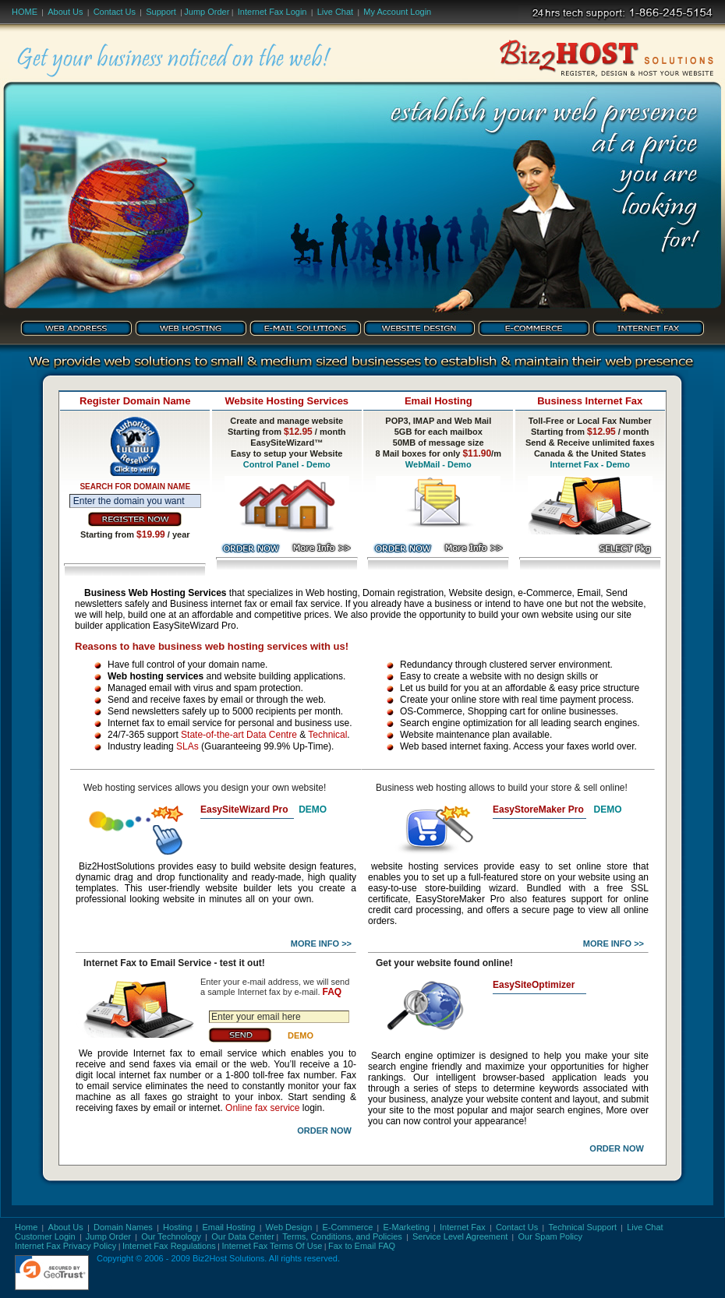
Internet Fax (463, 1227)
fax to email (542, 1042)
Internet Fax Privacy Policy (65, 1245)
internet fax (233, 603)
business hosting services (435, 922)
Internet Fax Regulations (169, 1245)
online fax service (224, 854)
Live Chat (335, 11)
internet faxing (479, 746)
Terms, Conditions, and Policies (341, 1236)
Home (24, 11)
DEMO (313, 809)
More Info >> (321, 943)
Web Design (289, 1227)
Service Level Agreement (460, 1236)
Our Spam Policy (550, 1236)
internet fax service (519, 834)
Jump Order (206, 11)
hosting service (513, 1007)
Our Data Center (242, 1236)
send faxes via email (173, 1064)
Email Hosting (229, 1227)
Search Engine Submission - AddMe (542, 822)
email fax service (305, 603)
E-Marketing (407, 1227)
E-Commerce (348, 1227)
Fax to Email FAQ (361, 1245)
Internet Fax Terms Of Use (271, 1245)
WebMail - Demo (438, 464)
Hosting (177, 1227)
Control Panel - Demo (287, 464)
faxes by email (145, 1107)
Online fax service (262, 1107)
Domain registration (403, 592)
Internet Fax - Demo (590, 464)
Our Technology (171, 1236)
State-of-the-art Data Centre (239, 734)
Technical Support (583, 1227)
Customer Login (45, 1236)
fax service (554, 548)
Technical (327, 734)
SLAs (187, 746)
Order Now (324, 1130)
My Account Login (397, 11)
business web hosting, (271, 626)
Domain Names (123, 1227)
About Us (65, 11)
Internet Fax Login (272, 11)
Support (161, 11)
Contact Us (115, 11)
